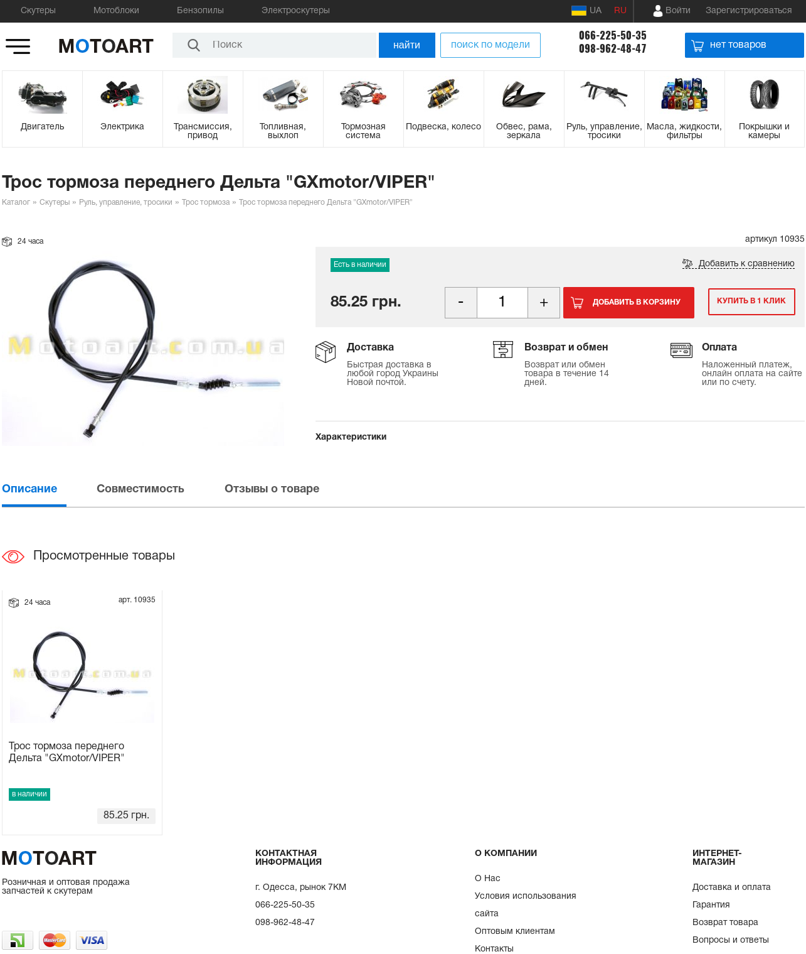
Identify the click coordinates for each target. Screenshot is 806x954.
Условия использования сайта (525, 905)
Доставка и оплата (731, 888)
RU (620, 11)
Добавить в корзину (637, 302)
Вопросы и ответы (730, 940)
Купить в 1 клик (747, 302)
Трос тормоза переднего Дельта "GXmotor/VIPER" (67, 752)
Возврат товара (725, 923)
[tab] (48, 489)
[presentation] (48, 489)
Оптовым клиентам (515, 932)
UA (586, 10)
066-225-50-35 (613, 35)
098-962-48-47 (613, 48)
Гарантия (711, 905)
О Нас (488, 879)
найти (406, 45)
